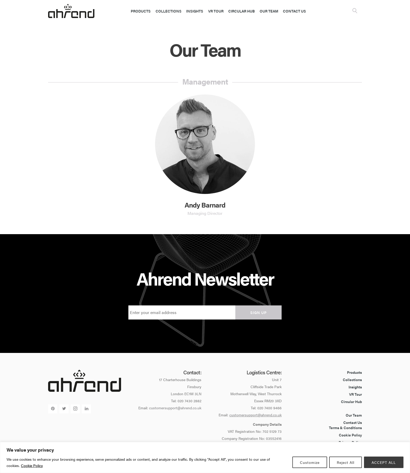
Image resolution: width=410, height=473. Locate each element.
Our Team (269, 11)
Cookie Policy (32, 465)
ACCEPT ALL (384, 462)
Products (141, 11)
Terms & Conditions (345, 427)
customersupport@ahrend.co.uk (175, 407)
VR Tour (216, 11)
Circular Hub (241, 11)
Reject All (345, 462)
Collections (168, 11)
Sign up (258, 312)
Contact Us (294, 11)
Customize (310, 462)
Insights (194, 11)
